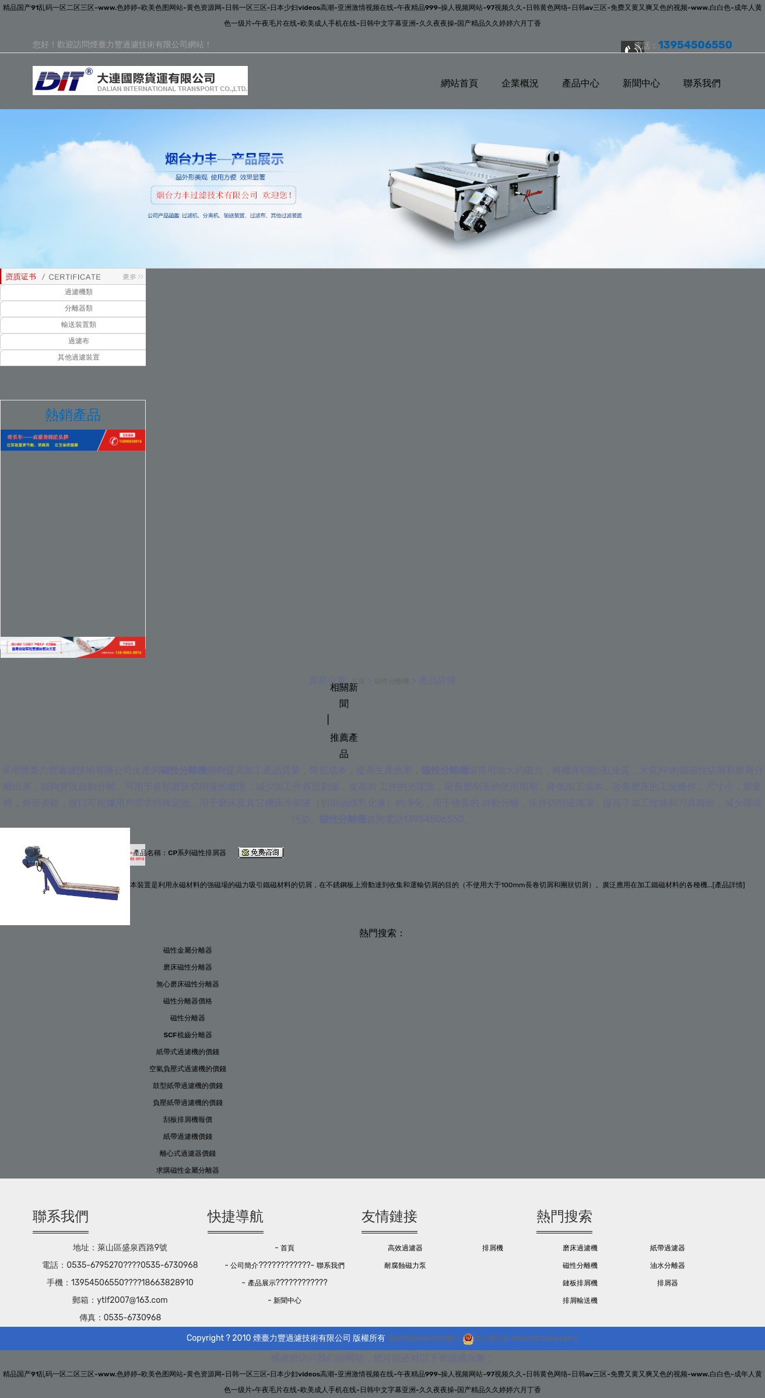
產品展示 (262, 1283)
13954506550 (433, 819)
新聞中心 (641, 83)
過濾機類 (79, 292)
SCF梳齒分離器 (187, 1035)
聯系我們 (702, 83)
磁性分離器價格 (187, 1001)
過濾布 (78, 341)
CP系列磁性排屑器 (197, 853)
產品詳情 (729, 885)
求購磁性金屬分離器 (187, 1170)
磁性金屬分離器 (187, 950)
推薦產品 (344, 745)
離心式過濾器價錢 (188, 1153)
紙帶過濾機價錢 (187, 1136)
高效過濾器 (405, 1248)
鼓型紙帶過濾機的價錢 (188, 1086)
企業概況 (520, 83)
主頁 (358, 681)
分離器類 (79, 308)
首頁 (287, 1248)
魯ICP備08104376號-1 (424, 1338)
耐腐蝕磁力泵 (405, 1265)
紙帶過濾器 (667, 1248)
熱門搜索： (382, 933)
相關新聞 (344, 695)
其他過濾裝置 (79, 357)
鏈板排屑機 (580, 1283)
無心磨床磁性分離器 (187, 984)
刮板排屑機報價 (187, 1119)
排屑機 (492, 1248)
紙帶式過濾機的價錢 (187, 1052)
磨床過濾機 (580, 1248)
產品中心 (580, 83)
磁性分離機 (391, 681)
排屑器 (667, 1283)
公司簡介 (244, 1265)
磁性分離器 (187, 1018)
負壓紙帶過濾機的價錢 (188, 1103)
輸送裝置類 (78, 324)
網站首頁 (459, 83)
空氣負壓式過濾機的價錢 (187, 1069)
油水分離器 (667, 1265)
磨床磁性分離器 (187, 967)
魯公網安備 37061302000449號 (520, 1338)
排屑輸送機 (580, 1300)
